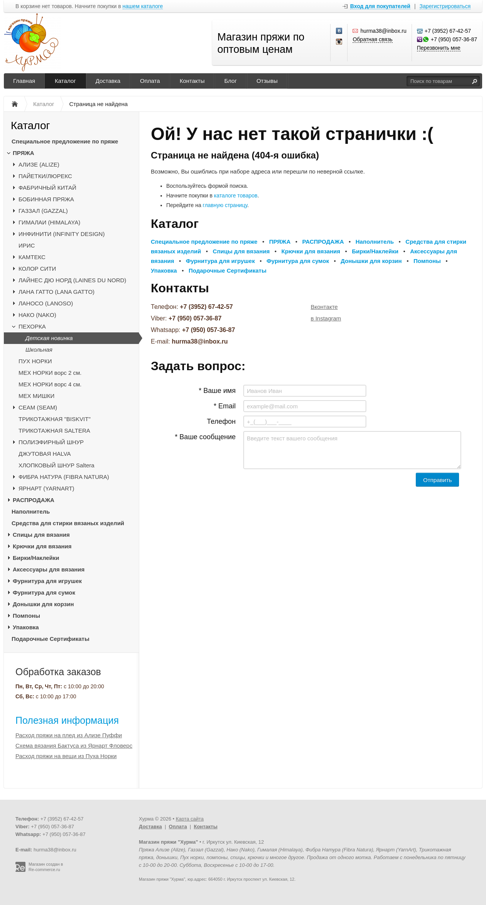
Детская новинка (49, 338)
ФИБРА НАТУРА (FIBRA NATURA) (64, 477)
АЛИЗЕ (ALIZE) (39, 164)
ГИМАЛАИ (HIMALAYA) (49, 222)
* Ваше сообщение (205, 437)
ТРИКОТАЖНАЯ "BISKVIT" (55, 419)
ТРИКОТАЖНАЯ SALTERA (54, 430)
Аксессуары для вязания (48, 569)
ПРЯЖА (23, 153)
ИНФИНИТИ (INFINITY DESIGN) (62, 234)
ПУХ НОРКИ (35, 361)
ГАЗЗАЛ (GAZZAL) (43, 210)
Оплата (150, 81)
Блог (230, 81)
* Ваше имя (217, 390)
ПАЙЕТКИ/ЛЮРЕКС (45, 176)
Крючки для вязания (42, 546)
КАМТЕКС (32, 257)
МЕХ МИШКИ (36, 396)
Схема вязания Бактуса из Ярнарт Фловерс (73, 745)
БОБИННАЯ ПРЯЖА (46, 199)
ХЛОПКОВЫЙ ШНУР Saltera (56, 465)
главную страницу (225, 205)
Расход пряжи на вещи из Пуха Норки (65, 756)
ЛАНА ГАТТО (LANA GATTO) (56, 291)
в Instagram (326, 318)
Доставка (108, 81)
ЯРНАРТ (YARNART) (46, 488)
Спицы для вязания (41, 534)
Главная (24, 81)
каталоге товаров (236, 195)
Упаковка (26, 627)
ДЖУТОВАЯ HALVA (45, 453)
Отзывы (267, 81)
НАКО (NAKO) (37, 315)
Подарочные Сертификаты (50, 638)
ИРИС (27, 245)
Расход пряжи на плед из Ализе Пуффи (68, 735)
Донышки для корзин (43, 604)
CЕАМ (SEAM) (38, 407)
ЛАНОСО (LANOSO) (46, 303)
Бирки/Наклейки (36, 557)
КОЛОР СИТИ (37, 268)
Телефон (221, 421)
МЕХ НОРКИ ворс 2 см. (50, 372)
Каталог (65, 81)
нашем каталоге (143, 6)
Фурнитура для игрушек (47, 581)
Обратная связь (372, 39)
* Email (225, 406)
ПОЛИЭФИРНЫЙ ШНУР (51, 442)
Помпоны (26, 615)
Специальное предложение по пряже (65, 141)
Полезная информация (67, 720)
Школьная (38, 349)
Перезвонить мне (439, 48)
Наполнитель (31, 511)
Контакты (192, 81)
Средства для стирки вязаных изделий (68, 523)
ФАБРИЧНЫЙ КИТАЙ (47, 187)
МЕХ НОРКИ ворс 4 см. (50, 384)
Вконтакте (324, 306)
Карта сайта (190, 819)
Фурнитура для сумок (44, 592)
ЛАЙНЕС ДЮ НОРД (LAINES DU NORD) (72, 280)
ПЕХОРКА (32, 326)
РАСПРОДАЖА (33, 500)
